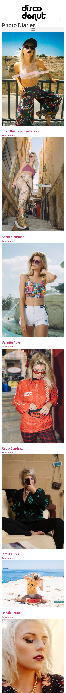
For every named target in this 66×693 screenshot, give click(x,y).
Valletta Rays (11, 359)
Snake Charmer (13, 254)
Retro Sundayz (12, 465)
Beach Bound (11, 630)
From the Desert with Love (20, 148)
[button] (33, 29)
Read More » (8, 152)
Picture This (10, 571)
